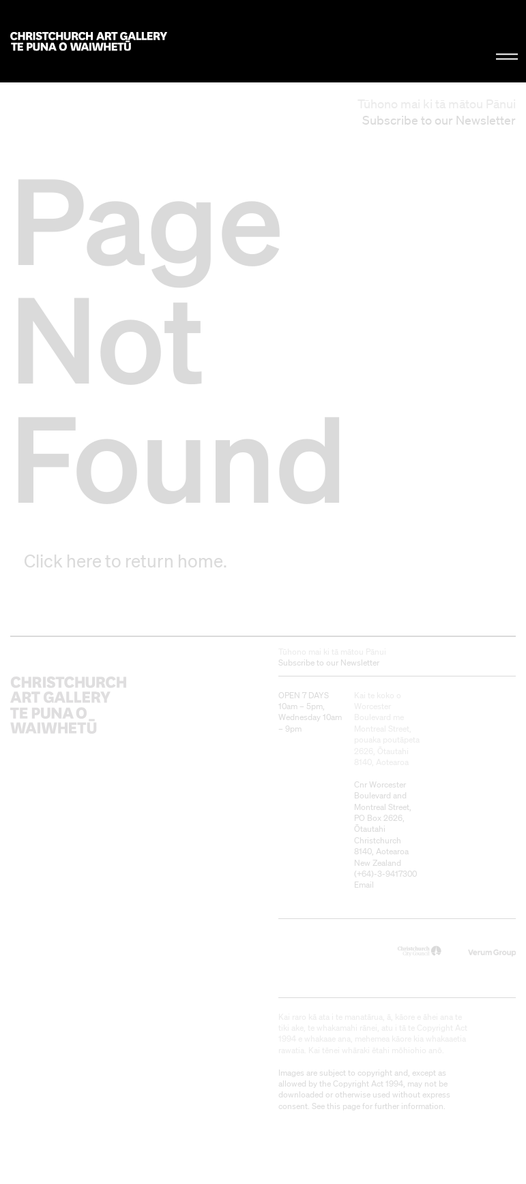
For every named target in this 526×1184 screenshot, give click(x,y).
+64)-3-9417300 (387, 873)
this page (343, 1106)
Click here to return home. (125, 560)
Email (364, 884)
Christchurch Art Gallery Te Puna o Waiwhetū (88, 41)
